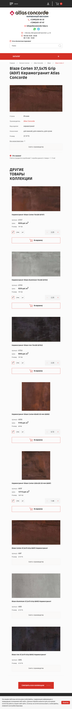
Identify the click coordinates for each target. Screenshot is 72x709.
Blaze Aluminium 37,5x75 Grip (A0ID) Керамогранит (31, 601)
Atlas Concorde (38, 63)
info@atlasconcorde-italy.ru (37, 26)
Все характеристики (16, 141)
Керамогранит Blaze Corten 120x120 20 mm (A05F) (31, 483)
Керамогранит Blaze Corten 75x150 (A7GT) (28, 215)
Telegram (38, 29)
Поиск (59, 45)
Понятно (66, 702)
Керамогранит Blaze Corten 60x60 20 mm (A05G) (30, 414)
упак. (17, 232)
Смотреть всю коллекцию (33, 685)
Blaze (49, 63)
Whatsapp (34, 29)
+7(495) (37, 19)
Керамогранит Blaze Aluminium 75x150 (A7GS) (30, 280)
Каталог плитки (24, 63)
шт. (23, 232)
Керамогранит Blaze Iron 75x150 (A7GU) (27, 345)
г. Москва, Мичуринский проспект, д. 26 (37, 33)
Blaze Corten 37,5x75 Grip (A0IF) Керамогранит (30, 548)
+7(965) (37, 22)
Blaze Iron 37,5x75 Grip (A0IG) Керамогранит (29, 655)
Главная (12, 63)
